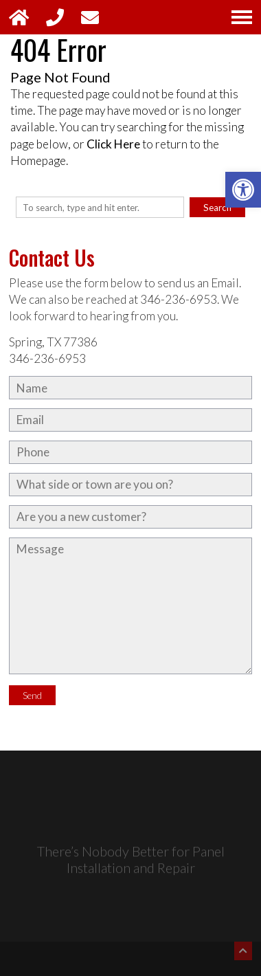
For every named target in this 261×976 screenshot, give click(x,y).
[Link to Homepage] (27, 16)
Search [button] (217, 207)
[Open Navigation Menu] (241, 16)
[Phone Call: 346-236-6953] (63, 16)
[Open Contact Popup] (97, 16)
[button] (243, 190)
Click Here (113, 144)
